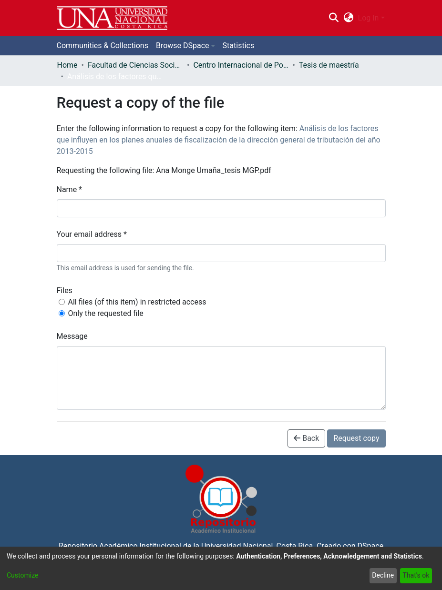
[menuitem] (348, 18)
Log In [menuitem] (368, 17)
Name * (69, 189)
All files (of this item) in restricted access (137, 301)
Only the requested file (106, 313)
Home (67, 65)
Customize (22, 575)
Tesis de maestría (329, 65)
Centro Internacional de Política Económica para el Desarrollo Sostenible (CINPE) (240, 65)
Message (72, 336)
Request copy (356, 438)
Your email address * (92, 234)
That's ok (415, 575)
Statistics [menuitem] (239, 45)
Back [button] (306, 438)
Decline (383, 575)
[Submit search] (334, 18)
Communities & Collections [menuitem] (102, 45)
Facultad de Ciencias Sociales (135, 65)
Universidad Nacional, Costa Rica (257, 545)
